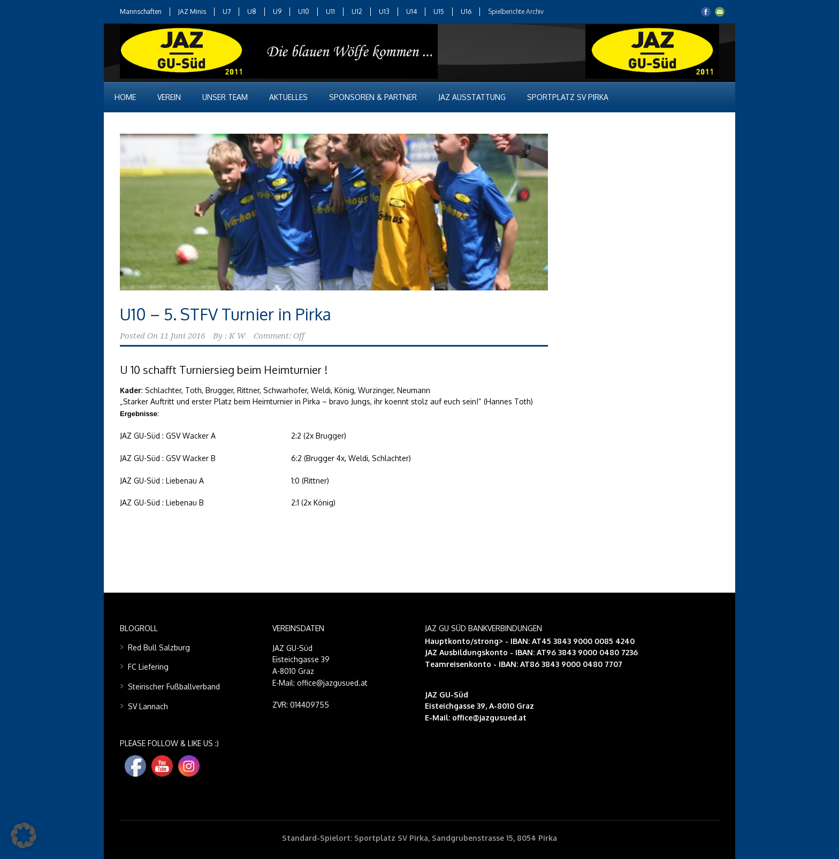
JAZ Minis (192, 11)
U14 (411, 11)
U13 (384, 11)
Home (125, 97)
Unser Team (225, 97)
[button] (23, 835)
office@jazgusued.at (489, 717)
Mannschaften (141, 11)
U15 (438, 11)
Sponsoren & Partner (373, 97)
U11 (330, 11)
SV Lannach (148, 706)
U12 (357, 11)
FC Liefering (148, 666)
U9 (277, 11)
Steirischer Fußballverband (174, 686)
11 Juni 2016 (182, 336)
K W (237, 336)
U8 (251, 11)
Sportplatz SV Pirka (567, 97)
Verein (169, 97)
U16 (466, 11)
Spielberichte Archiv (516, 11)
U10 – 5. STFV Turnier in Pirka (225, 314)
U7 (227, 11)
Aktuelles (288, 97)
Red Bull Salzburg (159, 647)
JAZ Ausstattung (472, 97)
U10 (303, 11)
